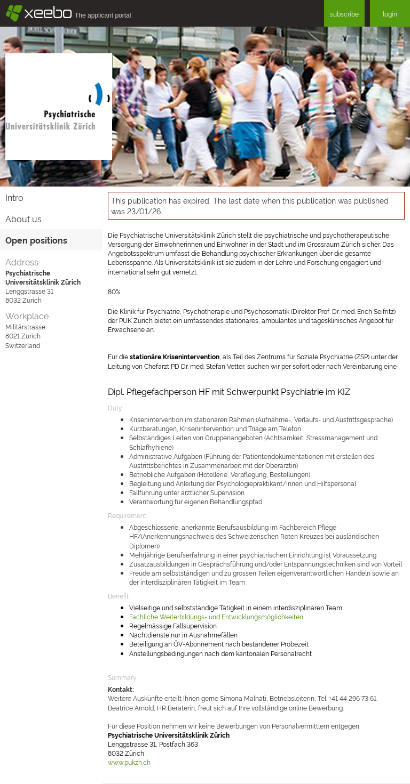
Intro (14, 197)
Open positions (36, 240)
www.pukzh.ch (129, 761)
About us (23, 218)
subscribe (344, 13)
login (390, 13)
